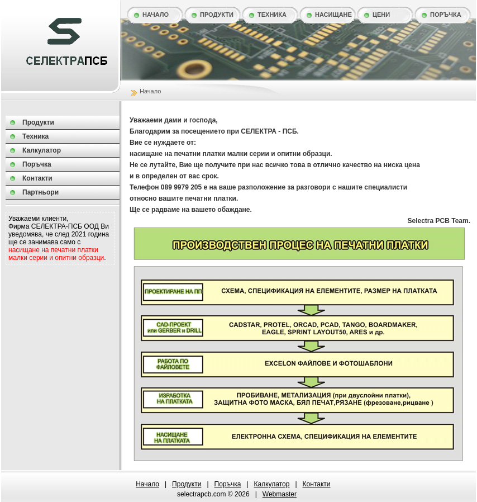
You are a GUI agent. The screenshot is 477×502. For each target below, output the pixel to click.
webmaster (280, 494)
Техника (272, 14)
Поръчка (445, 14)
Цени (381, 14)
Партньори (40, 192)
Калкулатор (41, 150)
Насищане (333, 14)
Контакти (37, 178)
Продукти (216, 14)
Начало (155, 14)
